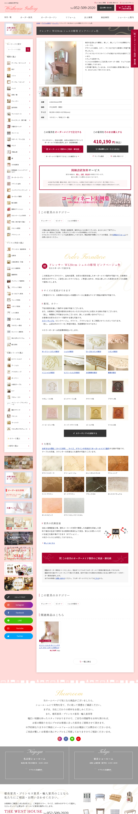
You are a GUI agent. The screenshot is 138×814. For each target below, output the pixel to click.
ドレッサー (55, 23)
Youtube (78, 739)
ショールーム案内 (126, 17)
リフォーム (71, 17)
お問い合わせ (60, 578)
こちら (96, 578)
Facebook (66, 739)
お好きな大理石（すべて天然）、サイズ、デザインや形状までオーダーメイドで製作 (75, 448)
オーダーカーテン (49, 17)
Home (38, 23)
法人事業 (88, 17)
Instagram (59, 739)
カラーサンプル (48, 320)
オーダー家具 (26, 17)
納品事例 (105, 17)
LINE (72, 739)
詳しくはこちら (49, 543)
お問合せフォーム (119, 235)
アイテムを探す (46, 23)
